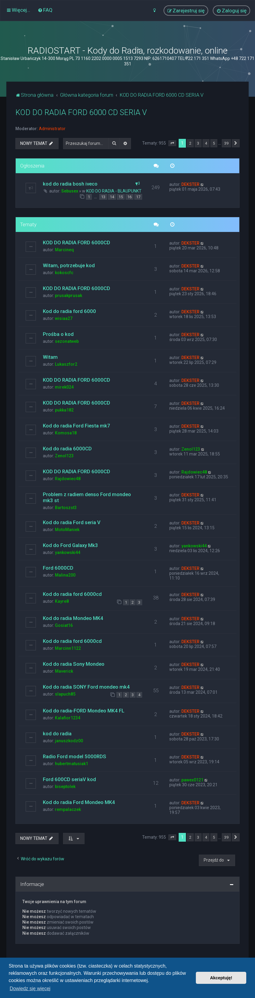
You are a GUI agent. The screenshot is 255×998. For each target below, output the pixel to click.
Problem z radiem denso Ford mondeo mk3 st (87, 497)
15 (121, 197)
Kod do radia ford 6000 (69, 311)
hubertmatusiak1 (71, 763)
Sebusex (69, 191)
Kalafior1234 (67, 717)
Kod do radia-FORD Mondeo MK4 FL (83, 711)
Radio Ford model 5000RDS (74, 756)
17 (138, 197)
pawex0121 (192, 779)
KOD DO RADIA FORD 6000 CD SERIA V (81, 112)
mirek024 (64, 387)
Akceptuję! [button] (221, 977)
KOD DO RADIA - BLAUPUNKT (114, 191)
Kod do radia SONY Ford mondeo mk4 (86, 687)
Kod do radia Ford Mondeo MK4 (79, 802)
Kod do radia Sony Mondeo (73, 664)
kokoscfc (64, 272)
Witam (50, 357)
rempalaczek (68, 809)
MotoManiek (67, 529)
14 (112, 197)
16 (129, 197)
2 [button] (190, 143)
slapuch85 (65, 694)
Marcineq (64, 249)
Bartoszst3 (66, 507)
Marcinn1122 (68, 648)
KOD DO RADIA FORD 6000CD (76, 242)
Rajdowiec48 (68, 478)
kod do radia (57, 734)
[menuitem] (45, 9)
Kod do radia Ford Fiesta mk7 (76, 426)
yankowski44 (67, 552)
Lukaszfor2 (66, 364)
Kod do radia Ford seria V (71, 522)
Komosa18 (66, 432)
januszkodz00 (69, 740)
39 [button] (226, 143)
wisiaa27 (63, 318)
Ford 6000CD (58, 568)
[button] (172, 143)
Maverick (64, 671)
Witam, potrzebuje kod (69, 265)
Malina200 (65, 575)
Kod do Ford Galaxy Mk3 (70, 545)
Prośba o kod (58, 334)
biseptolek (65, 786)
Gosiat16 (64, 625)
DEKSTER (190, 184)
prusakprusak (68, 295)
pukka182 (64, 410)
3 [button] (198, 143)
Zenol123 (64, 455)
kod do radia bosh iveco (70, 184)
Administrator (52, 128)
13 (103, 197)
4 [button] (206, 143)
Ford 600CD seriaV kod (69, 779)
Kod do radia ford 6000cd (72, 594)
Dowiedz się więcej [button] (30, 988)
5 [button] (214, 143)
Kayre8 (62, 601)
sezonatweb (67, 341)
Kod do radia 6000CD (67, 449)
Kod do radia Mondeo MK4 (73, 618)
